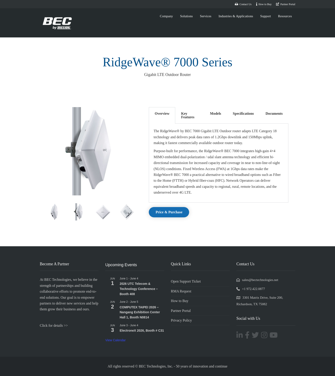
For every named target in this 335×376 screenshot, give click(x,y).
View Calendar (115, 340)
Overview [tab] (162, 113)
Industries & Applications (235, 16)
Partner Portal (181, 311)
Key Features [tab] (187, 115)
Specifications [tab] (243, 113)
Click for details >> (54, 325)
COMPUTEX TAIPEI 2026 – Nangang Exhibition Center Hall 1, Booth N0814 (140, 312)
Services (205, 16)
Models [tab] (215, 113)
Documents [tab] (274, 113)
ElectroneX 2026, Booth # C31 (142, 330)
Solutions (186, 16)
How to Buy (179, 301)
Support (265, 16)
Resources (285, 16)
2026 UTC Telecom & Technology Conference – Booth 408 (139, 289)
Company (166, 16)
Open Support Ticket (186, 281)
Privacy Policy (181, 320)
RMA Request (181, 291)
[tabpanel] (218, 163)
